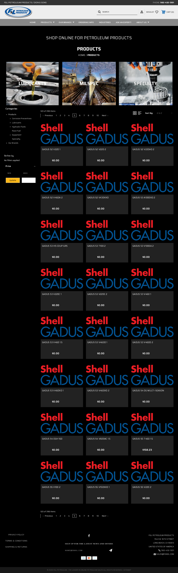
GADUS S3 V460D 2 (143, 342)
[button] (21, 166)
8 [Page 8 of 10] (88, 115)
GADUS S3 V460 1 (142, 294)
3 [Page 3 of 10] (64, 115)
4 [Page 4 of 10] (69, 115)
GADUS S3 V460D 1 (97, 342)
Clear (28, 180)
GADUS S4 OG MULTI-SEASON (148, 390)
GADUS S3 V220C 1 (52, 294)
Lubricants (16, 122)
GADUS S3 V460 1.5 (52, 342)
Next (105, 115)
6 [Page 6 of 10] (79, 115)
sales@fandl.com (165, 554)
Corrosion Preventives (22, 118)
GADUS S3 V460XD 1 (53, 390)
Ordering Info (86, 22)
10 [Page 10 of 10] (98, 115)
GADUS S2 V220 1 (51, 149)
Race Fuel (16, 130)
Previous (48, 115)
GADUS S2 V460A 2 (52, 197)
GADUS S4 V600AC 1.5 (98, 439)
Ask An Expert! (123, 22)
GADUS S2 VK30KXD (98, 197)
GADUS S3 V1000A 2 (143, 246)
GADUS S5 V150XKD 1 (98, 487)
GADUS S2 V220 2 (96, 149)
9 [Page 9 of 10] (93, 115)
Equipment (16, 134)
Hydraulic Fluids (19, 126)
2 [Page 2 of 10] (60, 115)
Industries (105, 22)
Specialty (16, 138)
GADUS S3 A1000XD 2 (144, 197)
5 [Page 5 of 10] (74, 115)
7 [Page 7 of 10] (84, 115)
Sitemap (127, 570)
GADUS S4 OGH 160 (52, 439)
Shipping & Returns (16, 546)
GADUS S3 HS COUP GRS (55, 246)
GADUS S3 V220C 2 (97, 294)
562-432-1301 (167, 2)
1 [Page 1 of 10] (56, 115)
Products (48, 22)
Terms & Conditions (16, 540)
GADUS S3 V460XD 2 (98, 390)
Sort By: (149, 113)
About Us (142, 22)
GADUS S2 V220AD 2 (143, 149)
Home (33, 22)
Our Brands (66, 22)
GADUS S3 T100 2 (96, 246)
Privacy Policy (16, 534)
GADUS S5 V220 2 (142, 487)
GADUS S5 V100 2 (51, 487)
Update (12, 180)
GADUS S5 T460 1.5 (143, 439)
